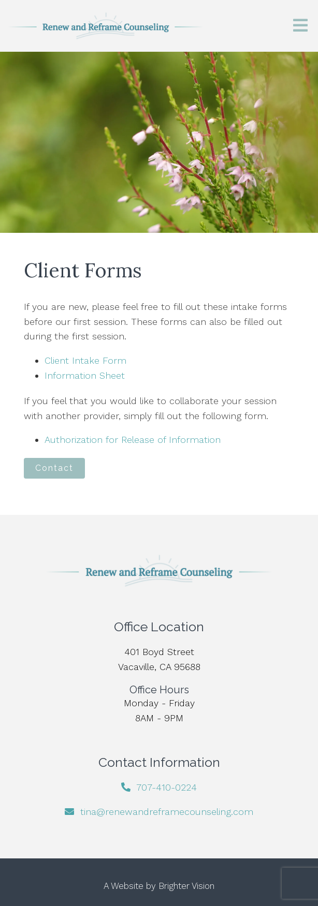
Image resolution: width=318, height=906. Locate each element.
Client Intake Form (85, 360)
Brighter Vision (186, 886)
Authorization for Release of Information (133, 439)
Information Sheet (85, 375)
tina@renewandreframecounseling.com (166, 811)
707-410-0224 (166, 787)
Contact (54, 468)
